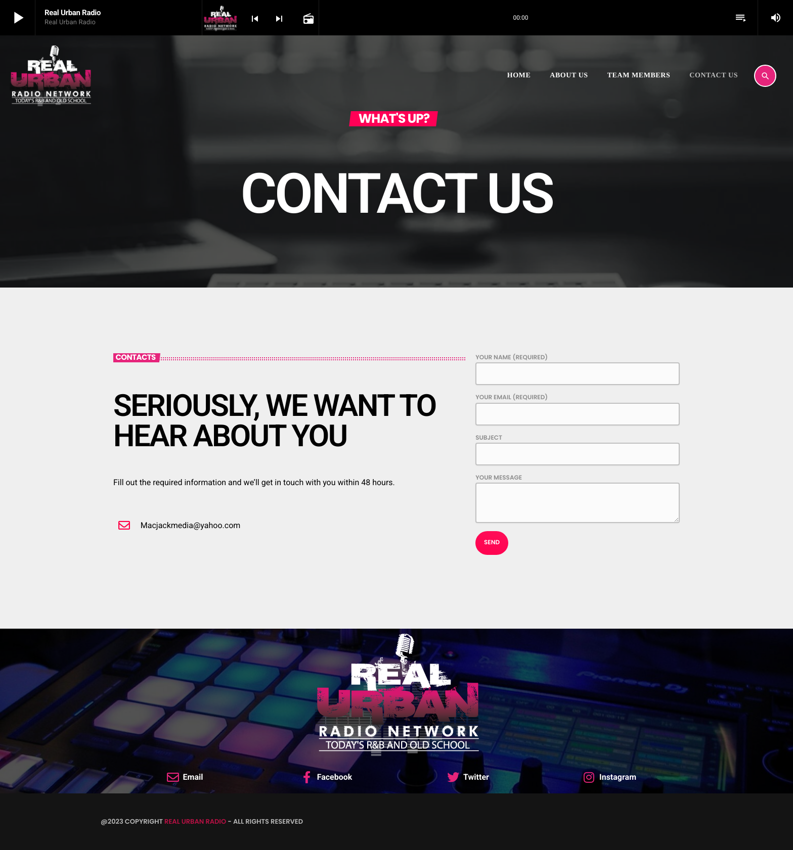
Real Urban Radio (195, 821)
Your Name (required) (577, 369)
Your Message (577, 498)
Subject (577, 449)
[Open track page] (307, 18)
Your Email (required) (577, 409)
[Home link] (50, 75)
